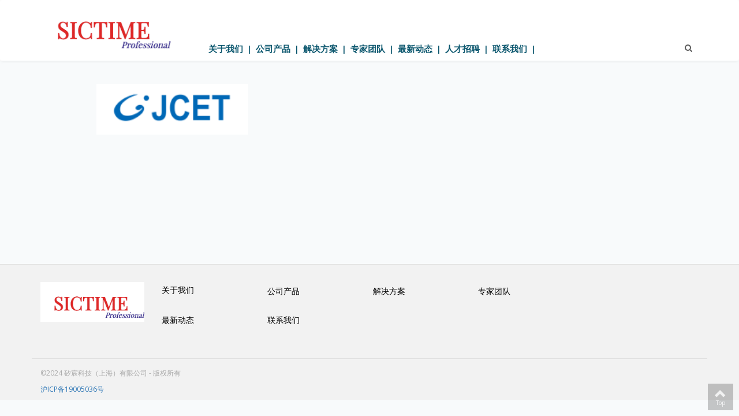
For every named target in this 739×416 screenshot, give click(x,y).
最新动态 (415, 48)
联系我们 (509, 48)
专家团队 (367, 48)
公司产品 (273, 48)
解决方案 (320, 48)
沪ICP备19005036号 (72, 389)
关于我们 (225, 48)
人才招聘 (462, 48)
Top (720, 397)
